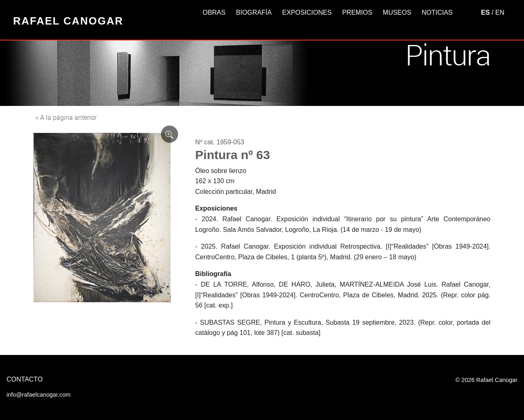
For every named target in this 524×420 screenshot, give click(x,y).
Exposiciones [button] (307, 12)
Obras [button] (214, 12)
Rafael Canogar (68, 21)
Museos (397, 12)
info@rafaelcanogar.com (38, 394)
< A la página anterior (66, 117)
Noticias (437, 12)
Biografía (254, 12)
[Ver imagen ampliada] (169, 134)
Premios (357, 12)
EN (499, 12)
